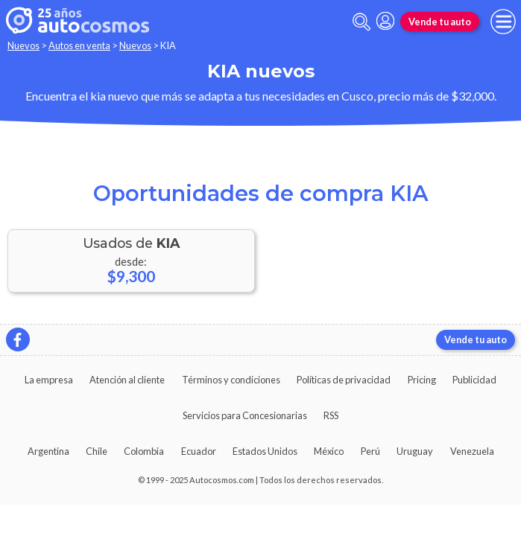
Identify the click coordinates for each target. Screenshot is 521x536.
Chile (96, 451)
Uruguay (415, 451)
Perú (370, 451)
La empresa (49, 380)
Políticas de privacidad (344, 380)
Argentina (48, 451)
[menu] (503, 21)
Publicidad (474, 380)
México (329, 451)
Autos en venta (79, 45)
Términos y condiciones (231, 380)
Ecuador (198, 451)
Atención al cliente (127, 380)
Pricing (422, 380)
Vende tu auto (439, 22)
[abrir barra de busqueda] (361, 22)
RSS (330, 415)
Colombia (144, 451)
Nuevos (23, 45)
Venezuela (472, 451)
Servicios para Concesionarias (245, 415)
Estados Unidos (265, 451)
